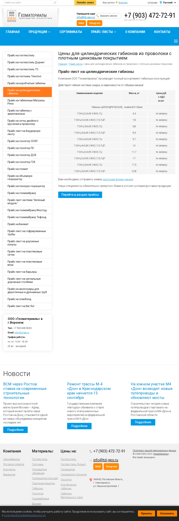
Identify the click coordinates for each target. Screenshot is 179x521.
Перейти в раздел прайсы (80, 194)
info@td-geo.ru (86, 17)
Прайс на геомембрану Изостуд (27, 210)
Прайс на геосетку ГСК (21, 161)
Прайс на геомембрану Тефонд (27, 217)
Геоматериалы (161, 454)
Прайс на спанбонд (19, 299)
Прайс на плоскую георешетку (26, 186)
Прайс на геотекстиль (21, 55)
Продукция (38, 32)
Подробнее (15, 430)
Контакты (162, 32)
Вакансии (9, 474)
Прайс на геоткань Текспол (24, 76)
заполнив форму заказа (118, 179)
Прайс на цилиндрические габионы (24, 92)
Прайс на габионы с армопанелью (20, 112)
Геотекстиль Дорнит (73, 464)
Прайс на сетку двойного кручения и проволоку (23, 122)
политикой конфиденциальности (24, 515)
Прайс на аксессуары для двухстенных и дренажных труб (27, 290)
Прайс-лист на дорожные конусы (23, 243)
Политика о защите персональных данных (154, 450)
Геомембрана (40, 498)
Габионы (37, 488)
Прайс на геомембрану (22, 193)
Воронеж (123, 2)
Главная (13, 32)
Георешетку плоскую (74, 474)
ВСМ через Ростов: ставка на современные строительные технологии (25, 391)
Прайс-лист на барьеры (22, 271)
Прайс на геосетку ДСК (22, 155)
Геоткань (38, 464)
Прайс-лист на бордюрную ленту (24, 132)
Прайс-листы (102, 32)
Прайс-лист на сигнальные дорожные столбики (24, 280)
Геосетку (66, 479)
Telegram (94, 23)
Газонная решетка (43, 483)
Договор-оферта (13, 464)
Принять (146, 513)
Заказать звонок (106, 15)
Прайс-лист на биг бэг (21, 306)
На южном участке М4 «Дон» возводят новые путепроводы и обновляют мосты (152, 391)
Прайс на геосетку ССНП (22, 141)
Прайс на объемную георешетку (20, 177)
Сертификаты (71, 32)
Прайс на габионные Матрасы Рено (26, 102)
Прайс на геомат (18, 168)
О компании (135, 32)
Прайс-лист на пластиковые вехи (25, 263)
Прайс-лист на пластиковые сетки (25, 253)
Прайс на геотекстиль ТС (23, 69)
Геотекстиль (39, 459)
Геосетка (37, 493)
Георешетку (68, 469)
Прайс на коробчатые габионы (26, 83)
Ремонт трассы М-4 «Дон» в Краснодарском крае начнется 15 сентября (89, 391)
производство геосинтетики (32, 16)
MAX (81, 23)
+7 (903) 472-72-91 (150, 15)
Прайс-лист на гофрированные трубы (27, 233)
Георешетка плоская (45, 478)
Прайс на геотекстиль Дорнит (26, 62)
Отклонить (167, 513)
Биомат (37, 503)
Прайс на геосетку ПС (21, 148)
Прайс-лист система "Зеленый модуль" (26, 202)
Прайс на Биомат (18, 224)
